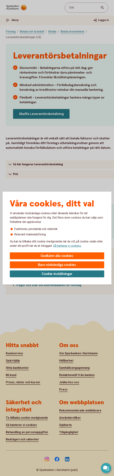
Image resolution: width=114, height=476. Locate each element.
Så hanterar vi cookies (67, 245)
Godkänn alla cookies (57, 256)
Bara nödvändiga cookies (57, 265)
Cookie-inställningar (57, 274)
